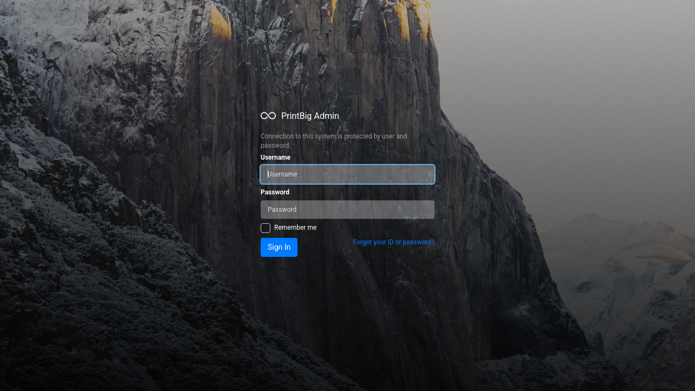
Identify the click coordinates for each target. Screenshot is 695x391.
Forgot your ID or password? (393, 242)
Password (275, 192)
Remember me (295, 227)
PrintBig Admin (310, 116)
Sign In (279, 247)
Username (275, 157)
